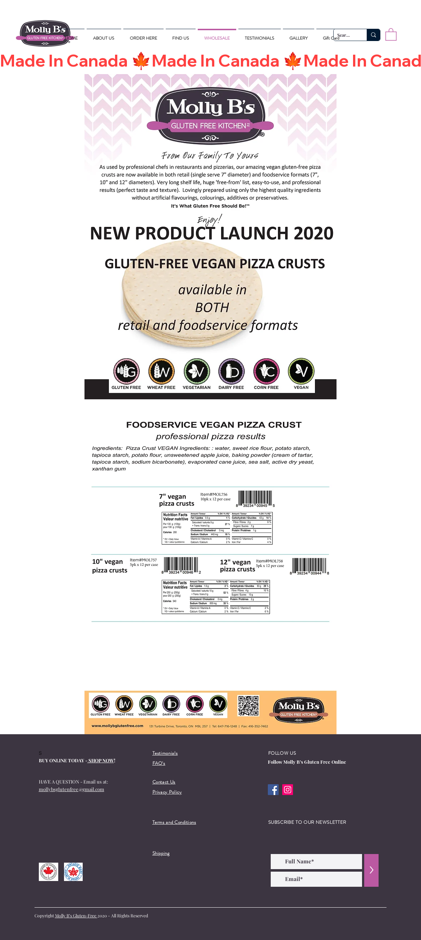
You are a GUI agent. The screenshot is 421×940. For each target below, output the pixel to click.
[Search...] (373, 35)
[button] (391, 34)
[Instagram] (287, 789)
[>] (371, 870)
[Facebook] (273, 789)
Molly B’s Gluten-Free (76, 915)
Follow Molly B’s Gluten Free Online (307, 762)
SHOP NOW (100, 760)
